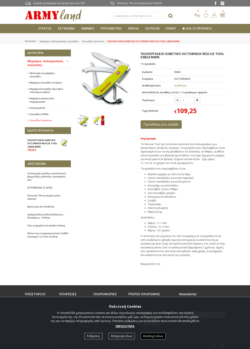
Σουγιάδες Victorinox (93, 41)
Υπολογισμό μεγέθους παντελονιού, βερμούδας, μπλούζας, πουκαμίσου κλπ (46, 176)
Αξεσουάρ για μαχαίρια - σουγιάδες (43, 74)
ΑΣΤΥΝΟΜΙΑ (66, 28)
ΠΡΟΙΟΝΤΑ (30, 41)
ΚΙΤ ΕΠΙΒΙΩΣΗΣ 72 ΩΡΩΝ (39, 187)
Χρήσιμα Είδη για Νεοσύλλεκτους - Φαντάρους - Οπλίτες (45, 216)
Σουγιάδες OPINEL (39, 114)
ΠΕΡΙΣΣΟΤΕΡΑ (125, 326)
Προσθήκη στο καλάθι (161, 124)
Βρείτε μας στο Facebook (40, 206)
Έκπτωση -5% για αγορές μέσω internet (44, 197)
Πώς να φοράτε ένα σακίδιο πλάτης (46, 225)
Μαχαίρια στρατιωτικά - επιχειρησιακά (42, 100)
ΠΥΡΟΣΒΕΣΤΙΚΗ (111, 28)
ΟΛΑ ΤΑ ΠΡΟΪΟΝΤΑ (197, 28)
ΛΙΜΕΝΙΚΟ (87, 28)
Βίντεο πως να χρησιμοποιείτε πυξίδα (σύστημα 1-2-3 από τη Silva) (47, 235)
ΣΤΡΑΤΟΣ (45, 28)
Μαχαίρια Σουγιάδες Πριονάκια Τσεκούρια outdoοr (46, 90)
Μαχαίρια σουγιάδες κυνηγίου (46, 82)
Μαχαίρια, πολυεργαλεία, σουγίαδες (59, 41)
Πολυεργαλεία (37, 107)
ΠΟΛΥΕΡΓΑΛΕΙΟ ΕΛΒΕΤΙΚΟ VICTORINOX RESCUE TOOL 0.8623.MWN (47, 145)
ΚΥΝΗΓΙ (171, 28)
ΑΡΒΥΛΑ (133, 28)
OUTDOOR (152, 28)
